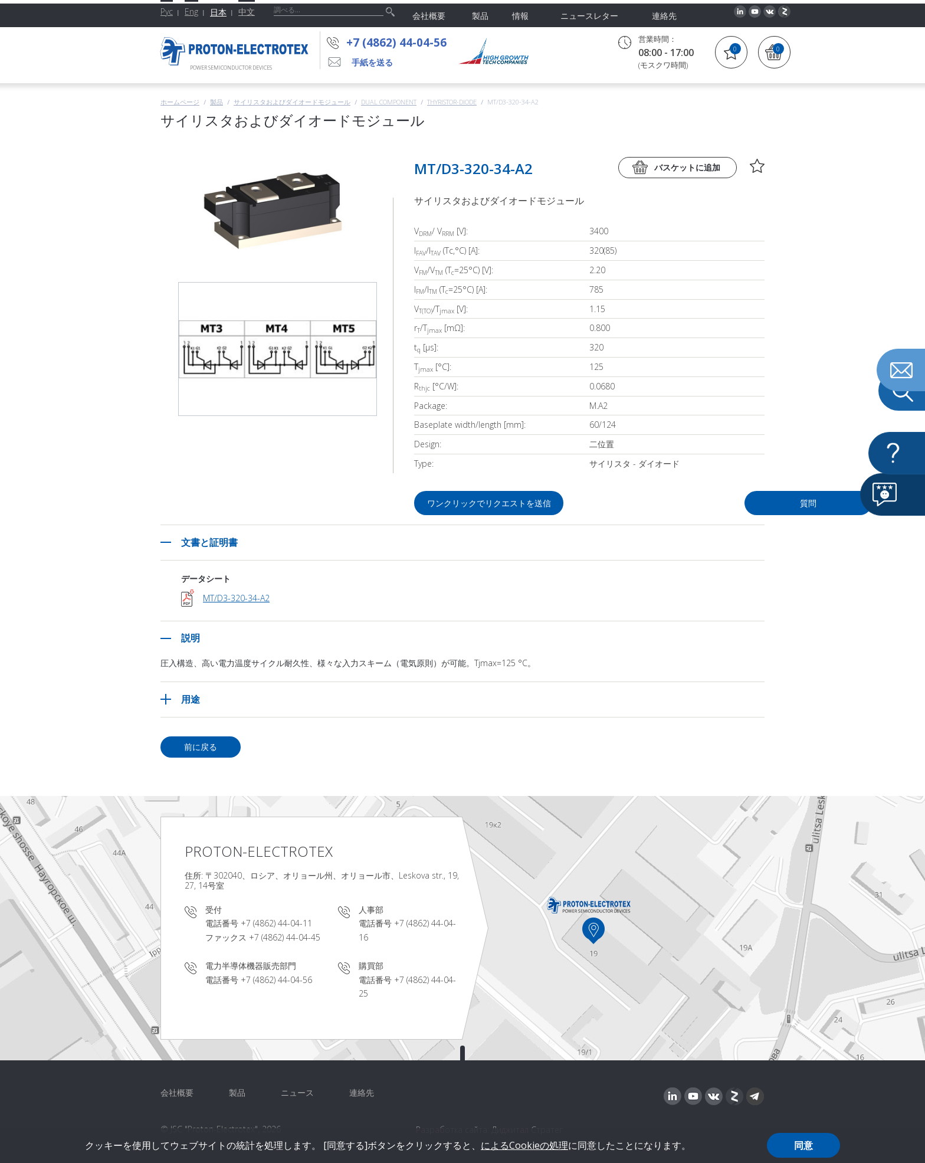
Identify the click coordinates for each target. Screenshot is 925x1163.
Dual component (388, 101)
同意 (803, 1145)
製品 (216, 101)
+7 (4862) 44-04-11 (276, 923)
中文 (246, 11)
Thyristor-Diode (452, 101)
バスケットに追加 (687, 167)
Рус (166, 11)
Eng (191, 11)
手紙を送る (372, 62)
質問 (697, 503)
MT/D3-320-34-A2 (236, 598)
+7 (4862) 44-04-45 (284, 937)
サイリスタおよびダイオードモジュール (292, 101)
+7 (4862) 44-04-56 (396, 42)
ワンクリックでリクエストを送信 (490, 503)
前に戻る (200, 746)
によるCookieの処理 (524, 1145)
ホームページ (179, 101)
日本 (218, 12)
